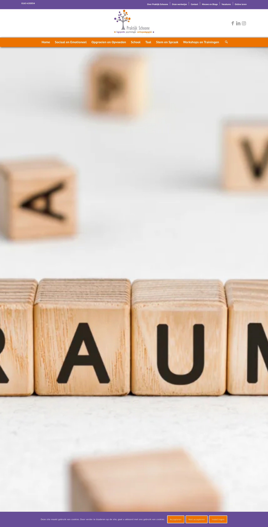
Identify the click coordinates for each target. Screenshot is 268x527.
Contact (194, 4)
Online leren (241, 4)
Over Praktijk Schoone (157, 4)
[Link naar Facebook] (232, 23)
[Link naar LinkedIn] (238, 23)
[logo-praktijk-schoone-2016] (134, 23)
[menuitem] (157, 3)
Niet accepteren (196, 519)
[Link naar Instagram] (244, 23)
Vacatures (226, 4)
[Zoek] (225, 42)
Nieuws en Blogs (210, 4)
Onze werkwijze (179, 4)
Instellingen (218, 519)
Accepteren (176, 519)
